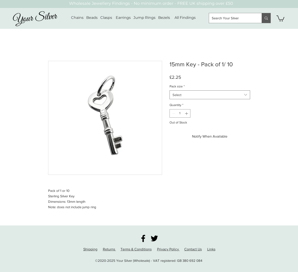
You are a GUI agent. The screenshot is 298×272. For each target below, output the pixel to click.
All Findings (185, 17)
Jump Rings (144, 17)
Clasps (106, 17)
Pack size (177, 86)
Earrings (123, 17)
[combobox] (210, 94)
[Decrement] (173, 113)
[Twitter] (154, 238)
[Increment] (187, 113)
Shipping (90, 249)
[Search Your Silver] (232, 18)
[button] (280, 18)
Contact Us (193, 249)
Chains (77, 17)
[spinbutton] (180, 113)
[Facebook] (143, 238)
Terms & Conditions (136, 249)
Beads (92, 17)
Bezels (166, 17)
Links (211, 249)
